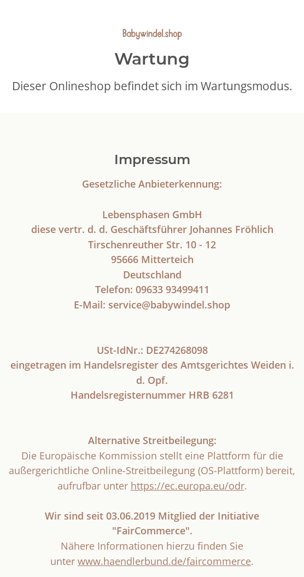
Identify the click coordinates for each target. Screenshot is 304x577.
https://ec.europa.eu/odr (187, 485)
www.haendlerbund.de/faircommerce (164, 561)
